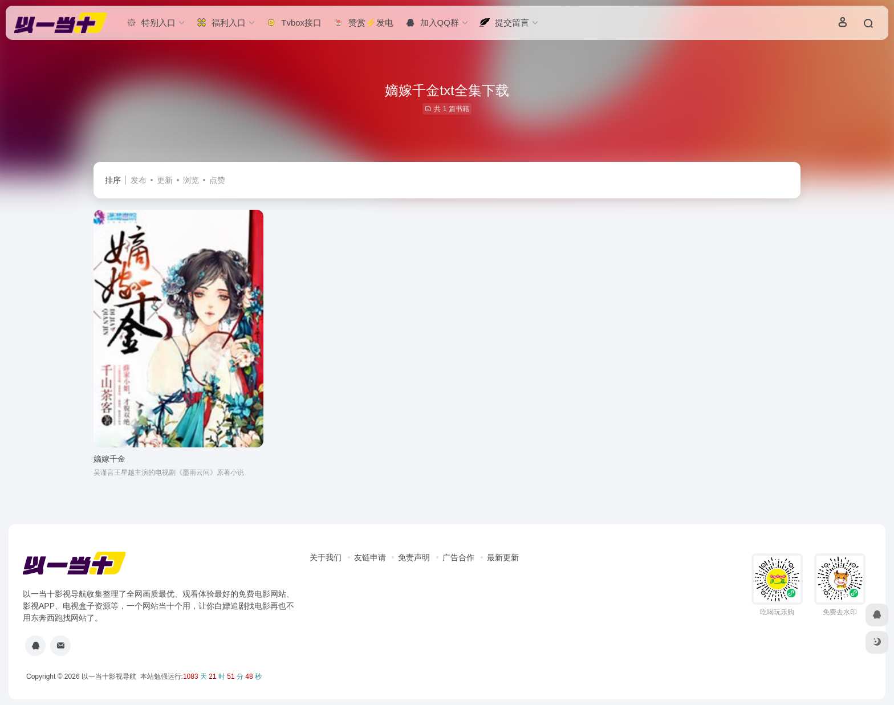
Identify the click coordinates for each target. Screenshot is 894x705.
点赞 (217, 180)
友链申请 (370, 557)
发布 (139, 180)
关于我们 (326, 557)
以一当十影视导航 (109, 676)
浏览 (191, 180)
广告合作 (458, 557)
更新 (165, 180)
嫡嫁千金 (109, 458)
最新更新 (503, 557)
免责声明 (414, 557)
